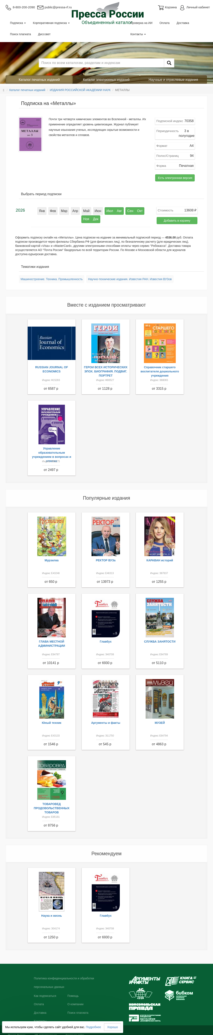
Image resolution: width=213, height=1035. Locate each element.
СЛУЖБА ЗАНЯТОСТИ (160, 638)
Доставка (183, 23)
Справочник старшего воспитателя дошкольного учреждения (160, 368)
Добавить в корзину (177, 220)
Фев (45, 210)
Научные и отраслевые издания (173, 79)
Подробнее (93, 1027)
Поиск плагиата (20, 34)
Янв (35, 210)
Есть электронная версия (175, 178)
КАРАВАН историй (159, 557)
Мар (55, 210)
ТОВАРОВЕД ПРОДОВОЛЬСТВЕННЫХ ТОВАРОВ (51, 805)
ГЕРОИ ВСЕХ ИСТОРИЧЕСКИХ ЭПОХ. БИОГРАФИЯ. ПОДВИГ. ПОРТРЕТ (105, 368)
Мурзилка (52, 557)
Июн (86, 210)
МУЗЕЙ (160, 720)
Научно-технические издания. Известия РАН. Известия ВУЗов (130, 276)
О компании (75, 1001)
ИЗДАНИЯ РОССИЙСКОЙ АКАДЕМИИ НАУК (80, 90)
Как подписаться (45, 993)
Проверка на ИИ (141, 23)
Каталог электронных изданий (106, 79)
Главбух (106, 638)
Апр (65, 210)
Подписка (18, 23)
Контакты (138, 34)
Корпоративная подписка (51, 23)
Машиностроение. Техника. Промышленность (52, 276)
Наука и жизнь (51, 912)
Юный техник (51, 720)
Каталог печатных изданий (39, 79)
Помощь (73, 993)
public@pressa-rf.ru (54, 7)
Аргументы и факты (105, 720)
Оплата (165, 23)
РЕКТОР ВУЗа (106, 557)
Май (75, 210)
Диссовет (44, 34)
